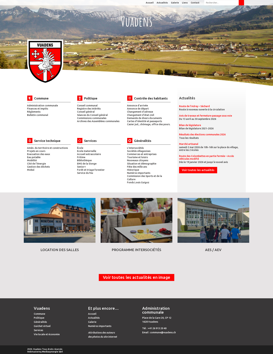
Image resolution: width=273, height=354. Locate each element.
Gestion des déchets (38, 166)
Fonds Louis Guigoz (138, 182)
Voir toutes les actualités (198, 170)
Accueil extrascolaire (89, 154)
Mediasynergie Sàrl (52, 352)
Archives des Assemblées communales (98, 121)
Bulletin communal (37, 115)
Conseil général (86, 111)
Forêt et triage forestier (91, 169)
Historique (133, 169)
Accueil (150, 3)
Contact (195, 3)
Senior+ (81, 166)
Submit (241, 2)
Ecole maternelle (86, 151)
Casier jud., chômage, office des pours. (148, 124)
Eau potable (34, 157)
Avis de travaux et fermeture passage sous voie (205, 115)
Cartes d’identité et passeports (144, 121)
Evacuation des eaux (38, 154)
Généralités (40, 322)
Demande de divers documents (144, 118)
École (80, 148)
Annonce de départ (138, 108)
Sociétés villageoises (138, 151)
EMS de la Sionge (87, 163)
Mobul (30, 169)
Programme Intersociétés (136, 250)
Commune (39, 313)
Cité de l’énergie (36, 163)
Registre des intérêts (89, 108)
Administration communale (42, 105)
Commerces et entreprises (141, 154)
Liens (185, 3)
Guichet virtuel (42, 326)
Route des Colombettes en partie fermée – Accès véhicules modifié (206, 157)
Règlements (34, 111)
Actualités (162, 3)
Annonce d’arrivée (137, 105)
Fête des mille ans (137, 166)
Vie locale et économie (47, 334)
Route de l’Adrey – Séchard (194, 106)
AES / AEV (213, 250)
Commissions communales (91, 118)
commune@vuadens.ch (163, 332)
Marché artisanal (188, 144)
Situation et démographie (141, 163)
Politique (39, 317)
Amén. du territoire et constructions (47, 148)
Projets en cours (36, 151)
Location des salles (60, 250)
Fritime (81, 157)
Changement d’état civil (140, 115)
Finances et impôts (37, 108)
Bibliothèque (84, 160)
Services (38, 330)
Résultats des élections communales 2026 (202, 134)
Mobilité (32, 160)
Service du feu (85, 173)
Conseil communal (87, 105)
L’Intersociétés (135, 148)
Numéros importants (138, 173)
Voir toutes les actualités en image (136, 277)
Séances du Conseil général (92, 115)
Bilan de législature (190, 125)
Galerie (175, 3)
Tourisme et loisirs (137, 157)
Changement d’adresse (140, 111)
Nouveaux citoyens (137, 160)
